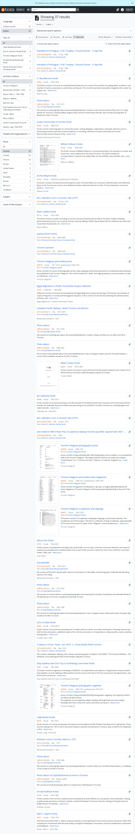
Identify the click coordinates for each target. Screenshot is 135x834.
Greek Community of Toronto (17, 123)
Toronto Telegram (17, 86)
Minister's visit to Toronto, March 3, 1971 (56, 739)
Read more (52, 90)
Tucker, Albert (17, 114)
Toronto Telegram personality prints (54, 261)
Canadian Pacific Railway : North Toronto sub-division (63, 308)
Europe (17, 164)
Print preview (42, 37)
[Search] (53, 9)
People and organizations (15, 133)
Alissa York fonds (45, 540)
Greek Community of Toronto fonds (54, 122)
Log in (128, 10)
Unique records (17, 27)
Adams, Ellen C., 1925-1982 (17, 94)
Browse (20, 10)
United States (17, 168)
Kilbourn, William (17, 99)
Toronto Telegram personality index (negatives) (83, 477)
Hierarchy (55, 37)
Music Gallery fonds (46, 211)
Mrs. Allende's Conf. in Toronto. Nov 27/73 (57, 198)
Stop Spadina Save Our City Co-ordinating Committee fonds (66, 663)
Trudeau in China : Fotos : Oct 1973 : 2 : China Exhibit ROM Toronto (69, 644)
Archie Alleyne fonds (47, 175)
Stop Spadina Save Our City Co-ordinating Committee (17, 108)
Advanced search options (49, 30)
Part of (6, 37)
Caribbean (17, 190)
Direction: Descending (123, 37)
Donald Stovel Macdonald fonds (17, 61)
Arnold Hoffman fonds (48, 791)
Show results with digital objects (118, 44)
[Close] (132, 3)
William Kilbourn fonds (72, 144)
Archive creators (11, 76)
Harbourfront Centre (47, 234)
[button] (117, 9)
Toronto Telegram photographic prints (79, 445)
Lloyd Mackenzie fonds (17, 47)
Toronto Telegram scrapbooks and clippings (82, 509)
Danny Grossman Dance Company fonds (17, 68)
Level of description (12, 204)
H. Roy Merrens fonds (47, 78)
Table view (78, 37)
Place (5, 141)
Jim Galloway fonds (46, 396)
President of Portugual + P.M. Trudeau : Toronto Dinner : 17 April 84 (69, 51)
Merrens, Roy (17, 103)
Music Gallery (17, 119)
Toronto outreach (45, 247)
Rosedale (17, 177)
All (4, 43)
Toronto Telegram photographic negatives (81, 685)
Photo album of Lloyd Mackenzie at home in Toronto (62, 775)
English (17, 31)
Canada (17, 156)
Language (7, 21)
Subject (6, 196)
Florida (17, 181)
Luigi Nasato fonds (46, 717)
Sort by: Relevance (105, 37)
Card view (67, 37)
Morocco (17, 186)
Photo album (43, 100)
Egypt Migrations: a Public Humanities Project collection (64, 286)
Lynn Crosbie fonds (46, 622)
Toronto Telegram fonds (17, 56)
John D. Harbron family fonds (17, 52)
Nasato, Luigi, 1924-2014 (17, 127)
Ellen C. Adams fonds (47, 814)
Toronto (17, 151)
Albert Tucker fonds (70, 363)
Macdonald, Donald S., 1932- (17, 90)
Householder (43, 562)
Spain (17, 173)
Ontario (17, 160)
